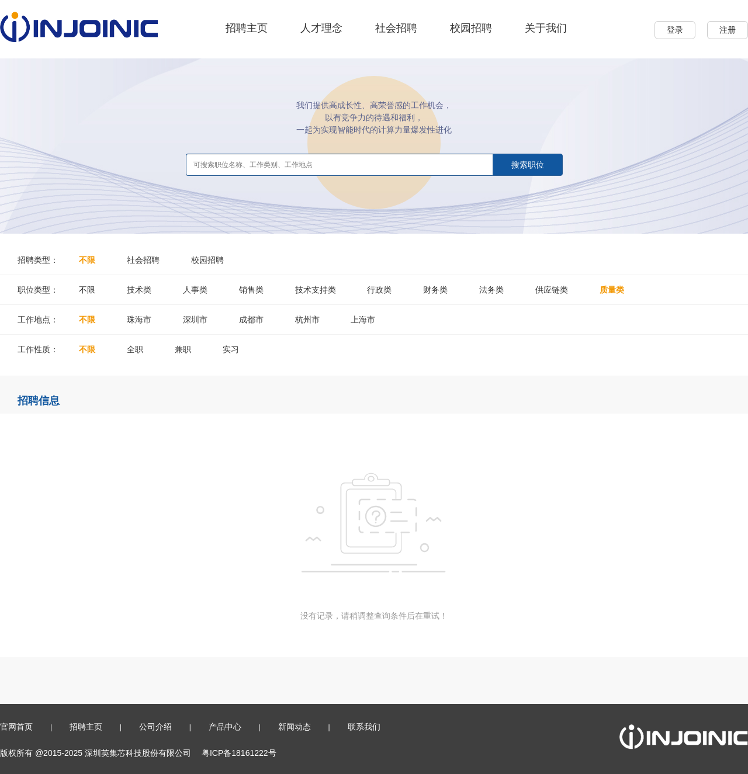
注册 (727, 29)
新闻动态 (294, 726)
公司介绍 (155, 726)
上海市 (363, 319)
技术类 (139, 289)
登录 (675, 29)
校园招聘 (471, 28)
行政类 (379, 289)
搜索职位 (527, 164)
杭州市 (307, 319)
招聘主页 (247, 28)
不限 (87, 260)
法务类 (491, 289)
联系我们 (364, 726)
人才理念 (321, 28)
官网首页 (16, 726)
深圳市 (195, 319)
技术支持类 (315, 289)
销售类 (251, 289)
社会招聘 (396, 28)
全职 (135, 349)
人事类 (195, 289)
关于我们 (546, 28)
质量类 (612, 289)
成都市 (251, 319)
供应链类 (551, 289)
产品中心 (225, 726)
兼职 (183, 349)
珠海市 (139, 319)
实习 (231, 349)
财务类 (435, 289)
